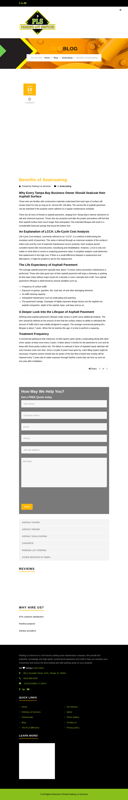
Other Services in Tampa (36, 557)
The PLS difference (30, 727)
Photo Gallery (73, 717)
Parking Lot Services (31, 712)
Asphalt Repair (31, 529)
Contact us (72, 722)
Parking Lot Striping (34, 550)
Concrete (28, 543)
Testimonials (27, 717)
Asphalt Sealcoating (34, 536)
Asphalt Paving (31, 522)
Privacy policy (73, 727)
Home (47, 58)
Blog (56, 58)
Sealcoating (67, 58)
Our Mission (72, 707)
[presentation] (39, 496)
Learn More (38, 668)
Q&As (69, 712)
